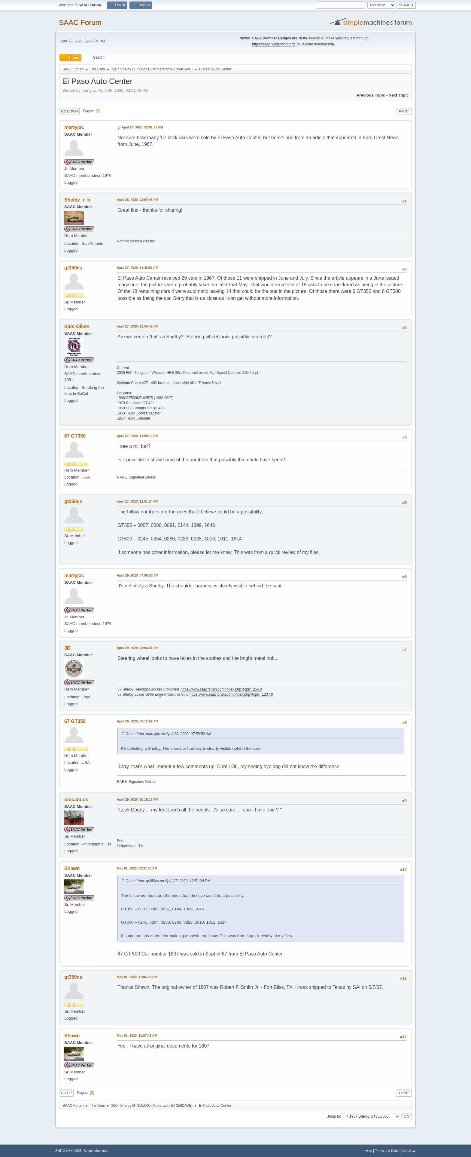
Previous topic (371, 95)
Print (404, 111)
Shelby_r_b (77, 199)
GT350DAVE (181, 69)
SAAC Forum (80, 22)
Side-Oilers (77, 326)
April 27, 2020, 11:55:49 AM (137, 326)
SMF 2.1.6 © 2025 (68, 1150)
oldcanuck (76, 799)
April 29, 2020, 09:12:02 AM (137, 721)
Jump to (333, 1116)
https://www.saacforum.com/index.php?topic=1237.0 (231, 694)
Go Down (69, 111)
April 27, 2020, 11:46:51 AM (137, 267)
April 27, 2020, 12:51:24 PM (137, 501)
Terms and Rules (387, 1150)
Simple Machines (96, 1150)
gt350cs (73, 267)
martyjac (74, 127)
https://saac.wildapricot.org (273, 44)
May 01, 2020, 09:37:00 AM (137, 868)
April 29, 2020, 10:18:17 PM (137, 799)
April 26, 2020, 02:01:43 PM (142, 127)
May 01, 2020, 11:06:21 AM (137, 977)
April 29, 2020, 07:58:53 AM (137, 575)
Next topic (399, 95)
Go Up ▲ (409, 1150)
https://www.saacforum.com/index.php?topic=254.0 (221, 689)
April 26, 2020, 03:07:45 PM (137, 200)
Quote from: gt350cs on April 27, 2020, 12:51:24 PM (168, 881)
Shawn (72, 868)
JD (67, 648)
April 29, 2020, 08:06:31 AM (137, 648)
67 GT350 (75, 435)
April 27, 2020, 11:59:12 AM (137, 436)
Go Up (66, 1093)
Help (369, 1150)
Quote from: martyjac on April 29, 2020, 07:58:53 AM (168, 734)
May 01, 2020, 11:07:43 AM (137, 1035)
